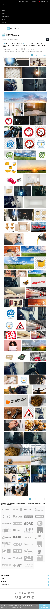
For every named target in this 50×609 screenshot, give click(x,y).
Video (3, 7)
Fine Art (3, 19)
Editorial (3, 13)
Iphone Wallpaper (5, 16)
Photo (3, 4)
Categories (4, 22)
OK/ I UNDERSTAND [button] (44, 606)
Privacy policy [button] (22, 607)
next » (44, 55)
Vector (3, 10)
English (42, 1)
